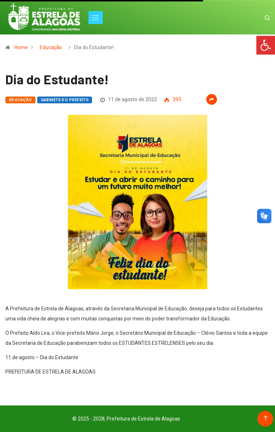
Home (21, 47)
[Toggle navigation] (95, 17)
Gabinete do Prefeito (65, 100)
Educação (51, 47)
